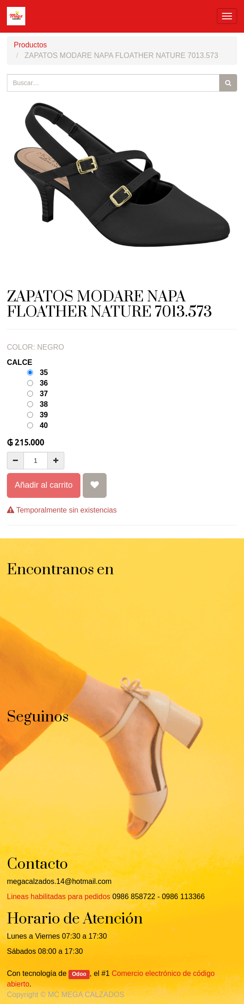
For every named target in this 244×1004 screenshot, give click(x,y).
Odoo (79, 974)
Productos (30, 45)
